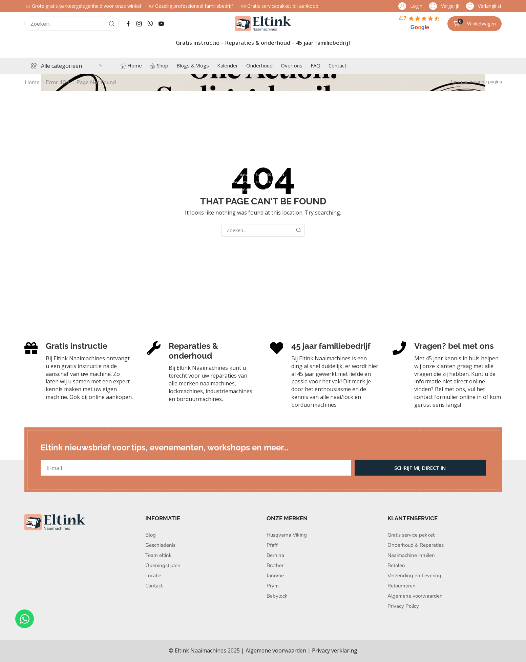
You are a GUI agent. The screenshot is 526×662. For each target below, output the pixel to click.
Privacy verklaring (334, 650)
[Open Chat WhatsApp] (24, 618)
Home (32, 82)
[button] (410, 6)
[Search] (112, 24)
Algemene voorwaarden (276, 650)
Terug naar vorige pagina (476, 82)
